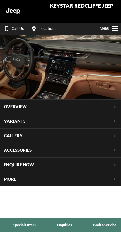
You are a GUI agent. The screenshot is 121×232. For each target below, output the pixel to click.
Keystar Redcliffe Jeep (81, 6)
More (10, 179)
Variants (14, 121)
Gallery (13, 135)
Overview (15, 106)
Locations (43, 29)
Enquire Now (19, 164)
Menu (109, 28)
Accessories (18, 150)
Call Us (13, 29)
